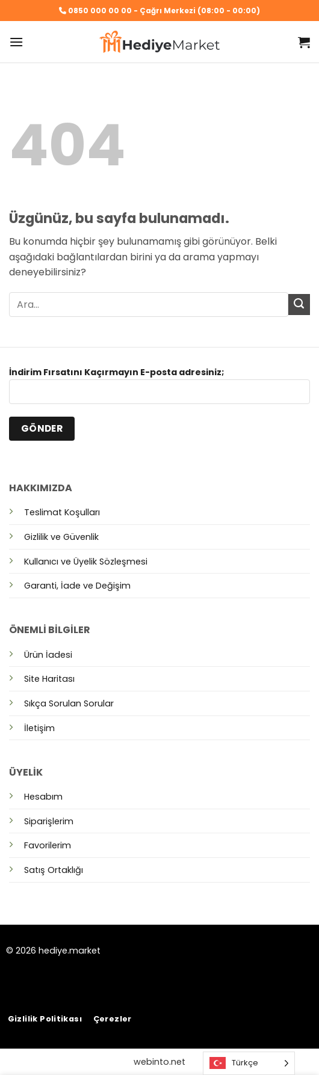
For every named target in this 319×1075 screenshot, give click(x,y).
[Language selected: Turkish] (249, 1063)
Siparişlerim (48, 821)
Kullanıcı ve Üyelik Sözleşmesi (85, 562)
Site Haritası (49, 679)
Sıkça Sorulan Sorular (69, 703)
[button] (16, 42)
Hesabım (43, 797)
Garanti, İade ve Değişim (77, 586)
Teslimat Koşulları (62, 512)
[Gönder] (299, 305)
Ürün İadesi (48, 655)
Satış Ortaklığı (53, 870)
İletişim (39, 728)
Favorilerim (47, 845)
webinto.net (159, 1062)
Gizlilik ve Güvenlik (61, 537)
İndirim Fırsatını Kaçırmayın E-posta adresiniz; (159, 389)
